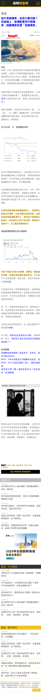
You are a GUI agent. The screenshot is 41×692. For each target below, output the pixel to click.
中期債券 (4, 467)
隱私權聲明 (27, 685)
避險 (13, 465)
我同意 (36, 690)
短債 (30, 465)
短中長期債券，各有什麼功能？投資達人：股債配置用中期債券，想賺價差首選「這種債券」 (19, 22)
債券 (3, 99)
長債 (25, 465)
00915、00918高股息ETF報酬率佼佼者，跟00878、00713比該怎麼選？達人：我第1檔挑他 (20, 362)
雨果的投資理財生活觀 (13, 36)
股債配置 (19, 465)
